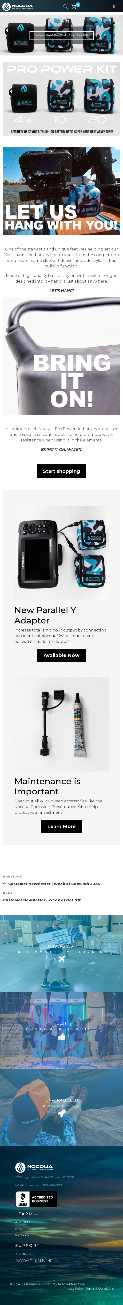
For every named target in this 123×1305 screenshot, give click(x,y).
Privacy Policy (73, 1288)
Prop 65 (22, 1235)
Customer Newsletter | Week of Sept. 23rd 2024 (61, 36)
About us (23, 1222)
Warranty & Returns (34, 1260)
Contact (24, 1254)
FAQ (18, 1228)
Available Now (61, 655)
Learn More (61, 826)
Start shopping (61, 471)
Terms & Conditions (100, 1288)
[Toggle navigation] (114, 6)
